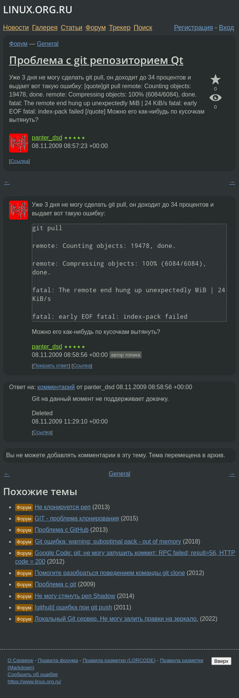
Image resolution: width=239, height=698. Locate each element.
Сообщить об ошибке (33, 674)
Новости (16, 27)
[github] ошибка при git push (73, 607)
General (48, 44)
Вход (226, 27)
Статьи (71, 27)
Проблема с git (55, 584)
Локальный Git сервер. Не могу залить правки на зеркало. (116, 618)
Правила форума (58, 660)
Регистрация (193, 27)
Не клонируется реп (62, 507)
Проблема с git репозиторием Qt (96, 60)
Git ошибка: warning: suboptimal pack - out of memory (107, 541)
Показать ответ (51, 366)
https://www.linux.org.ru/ (34, 681)
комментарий (56, 387)
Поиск (143, 27)
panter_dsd (47, 137)
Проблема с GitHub (61, 530)
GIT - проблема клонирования (76, 518)
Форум (96, 27)
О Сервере (20, 660)
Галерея (45, 27)
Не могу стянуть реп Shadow (74, 596)
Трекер (120, 27)
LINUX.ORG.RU (37, 9)
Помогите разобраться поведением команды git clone (109, 573)
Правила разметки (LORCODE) (119, 660)
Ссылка (19, 161)
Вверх (221, 661)
